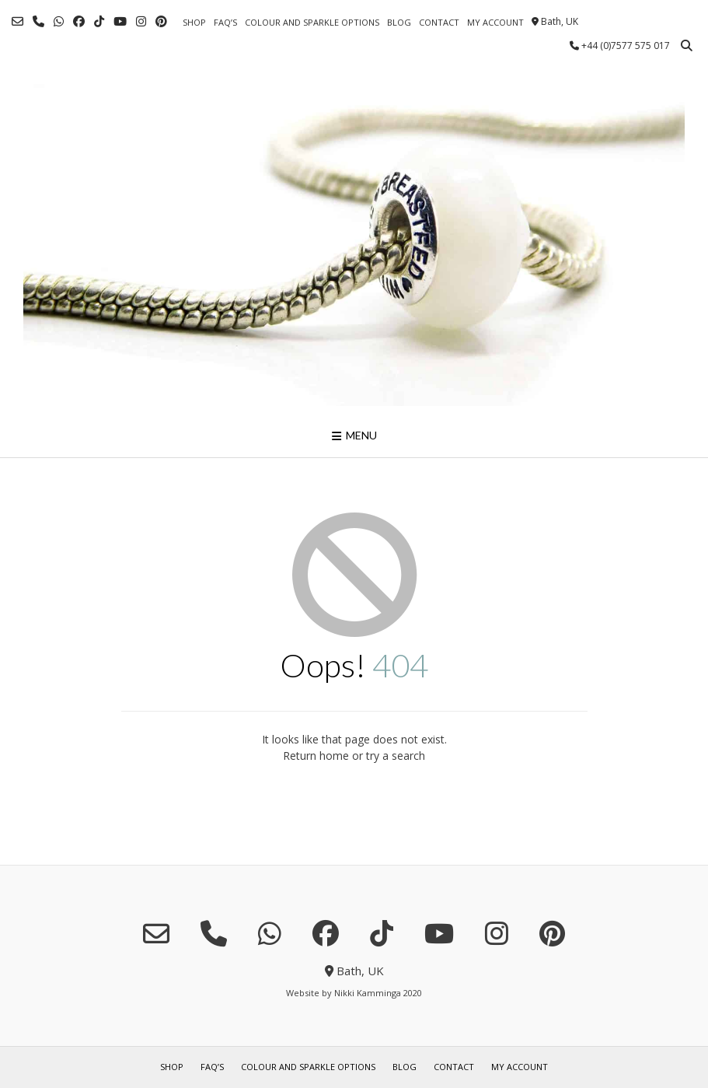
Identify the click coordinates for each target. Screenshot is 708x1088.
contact (439, 22)
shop (194, 22)
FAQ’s (225, 22)
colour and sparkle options (312, 22)
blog (399, 22)
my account (495, 22)
